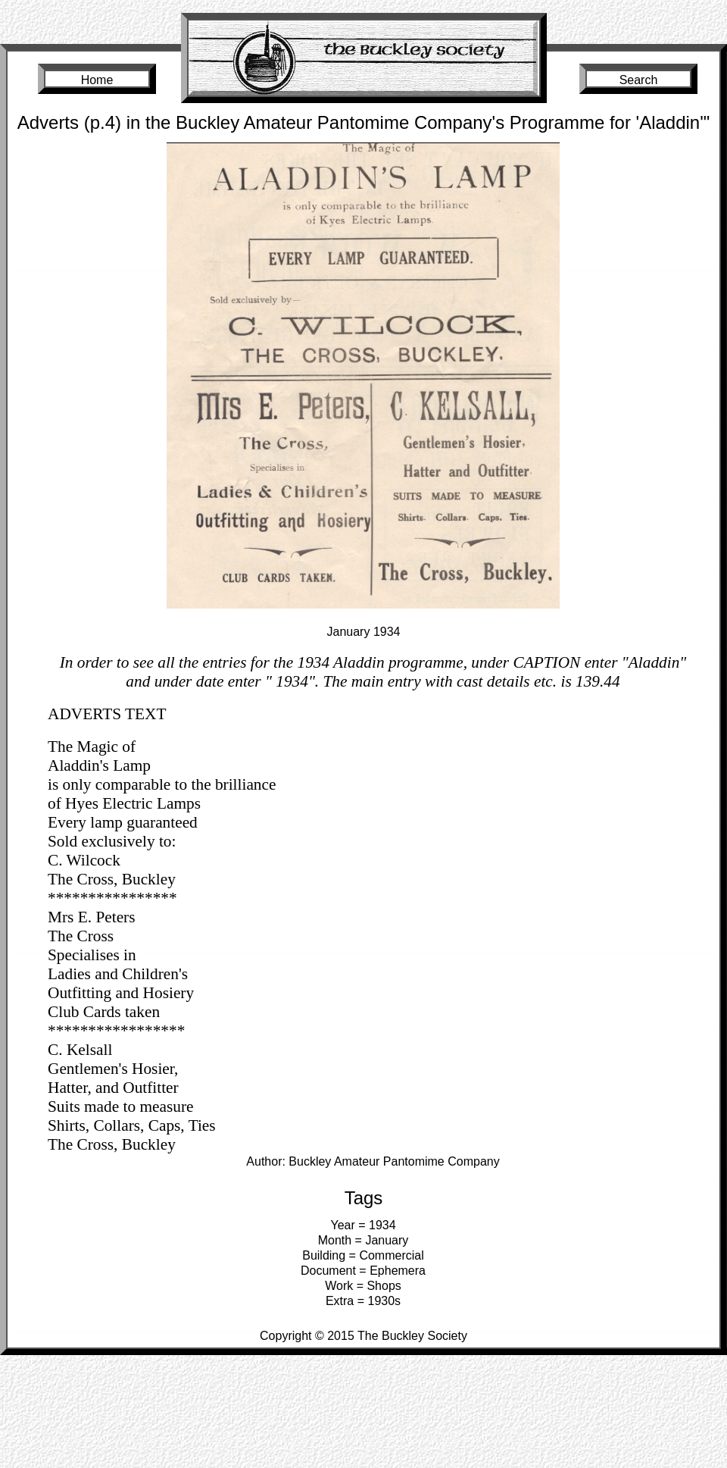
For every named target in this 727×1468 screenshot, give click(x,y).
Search (638, 80)
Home (97, 80)
